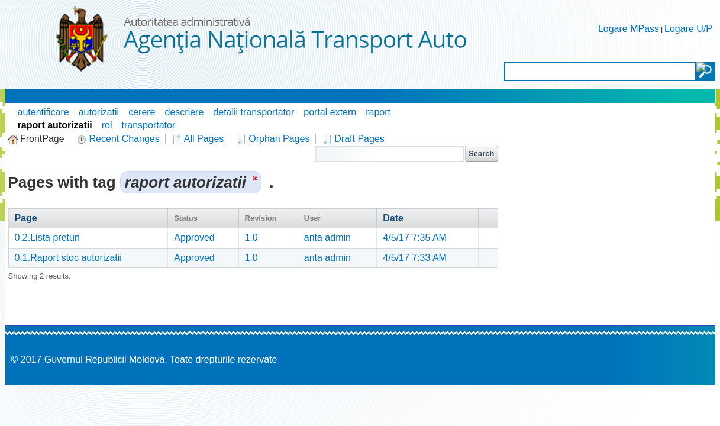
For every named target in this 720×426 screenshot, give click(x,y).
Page (26, 218)
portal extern (330, 112)
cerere (141, 112)
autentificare (43, 112)
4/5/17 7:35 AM (415, 238)
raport (378, 112)
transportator (149, 125)
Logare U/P (688, 29)
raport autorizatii (55, 125)
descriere (184, 112)
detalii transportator (253, 112)
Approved (194, 238)
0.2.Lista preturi (47, 238)
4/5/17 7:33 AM (415, 258)
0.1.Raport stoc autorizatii (68, 258)
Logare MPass (628, 29)
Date (393, 218)
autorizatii (99, 112)
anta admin (327, 238)
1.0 (251, 238)
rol (107, 125)
